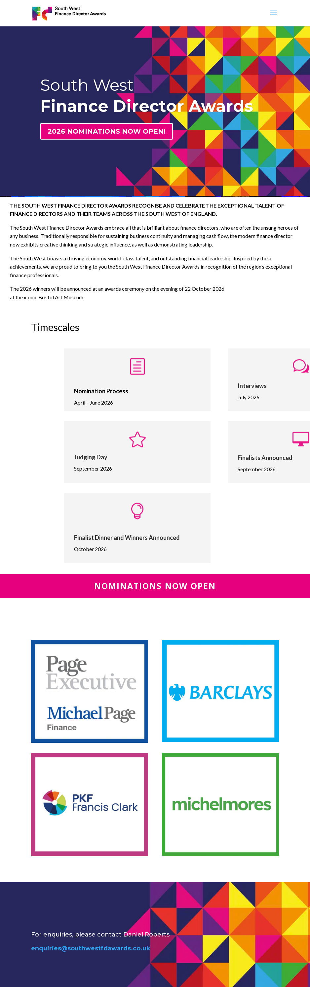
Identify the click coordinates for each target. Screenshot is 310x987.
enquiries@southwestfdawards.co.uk (90, 948)
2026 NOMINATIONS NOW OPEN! (107, 131)
